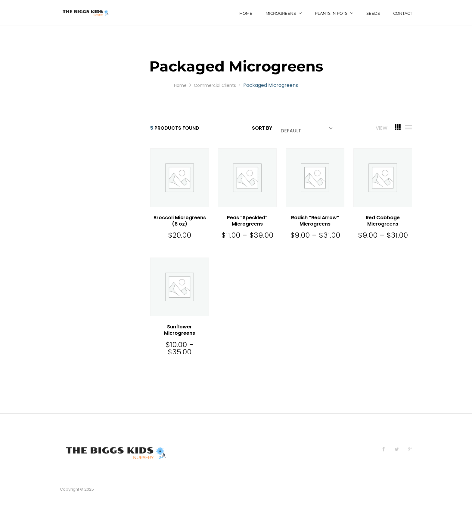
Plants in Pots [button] (331, 13)
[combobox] (305, 128)
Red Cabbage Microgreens (383, 220)
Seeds (373, 13)
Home (245, 13)
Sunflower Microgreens (179, 330)
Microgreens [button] (281, 13)
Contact (402, 13)
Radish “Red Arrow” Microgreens (315, 220)
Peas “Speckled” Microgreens (247, 220)
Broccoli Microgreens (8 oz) (180, 220)
